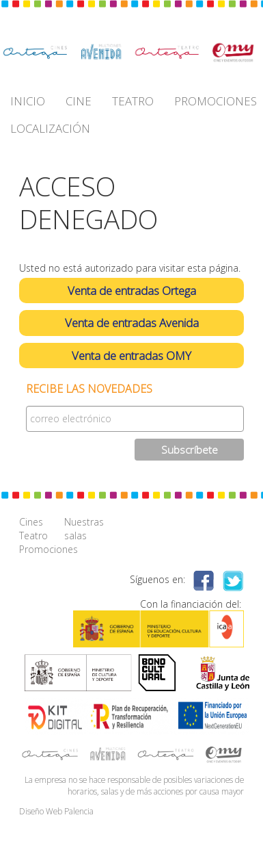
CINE (79, 101)
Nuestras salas (84, 528)
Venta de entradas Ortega (132, 290)
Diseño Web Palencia (56, 810)
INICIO (27, 101)
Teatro (33, 535)
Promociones (41, 549)
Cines (31, 521)
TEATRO (133, 101)
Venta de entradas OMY (131, 355)
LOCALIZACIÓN (50, 128)
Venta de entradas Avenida (132, 323)
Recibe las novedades (89, 389)
